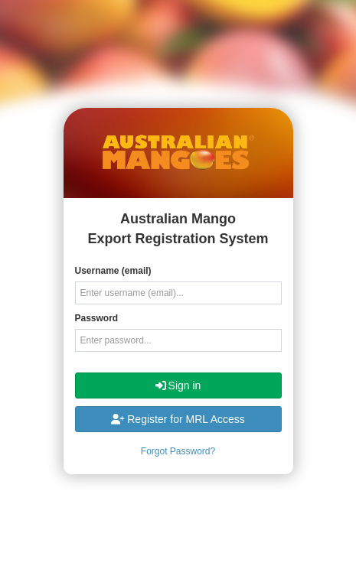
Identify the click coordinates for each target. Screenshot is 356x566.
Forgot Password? (178, 451)
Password (97, 318)
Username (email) (113, 270)
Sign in (178, 385)
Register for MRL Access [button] (178, 419)
